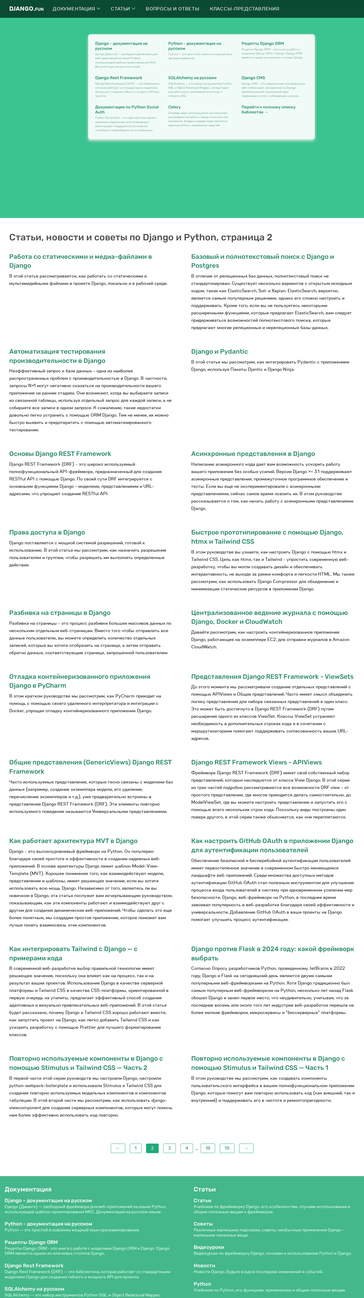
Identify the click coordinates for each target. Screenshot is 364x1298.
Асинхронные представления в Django (253, 453)
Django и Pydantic (219, 351)
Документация (76, 9)
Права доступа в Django (47, 532)
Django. (26, 9)
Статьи (123, 9)
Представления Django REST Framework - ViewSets (272, 676)
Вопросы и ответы (172, 9)
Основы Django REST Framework (60, 453)
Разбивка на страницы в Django (59, 612)
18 (208, 1148)
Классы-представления (245, 9)
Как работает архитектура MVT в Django (73, 841)
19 (227, 1148)
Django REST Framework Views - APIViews (256, 762)
